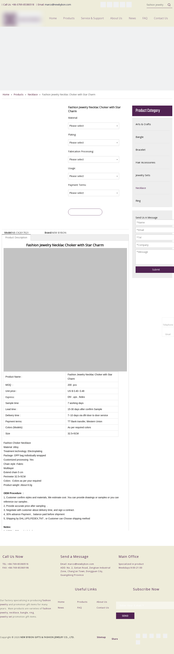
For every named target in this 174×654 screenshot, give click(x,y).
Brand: (48, 232)
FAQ (79, 607)
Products (82, 601)
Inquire (85, 212)
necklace (14, 612)
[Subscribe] (125, 616)
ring (31, 612)
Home (61, 601)
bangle (24, 612)
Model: (8, 232)
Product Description (16, 237)
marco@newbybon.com (58, 4)
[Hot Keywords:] (169, 5)
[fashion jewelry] (156, 5)
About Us (102, 601)
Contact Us (103, 607)
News (61, 607)
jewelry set (6, 616)
